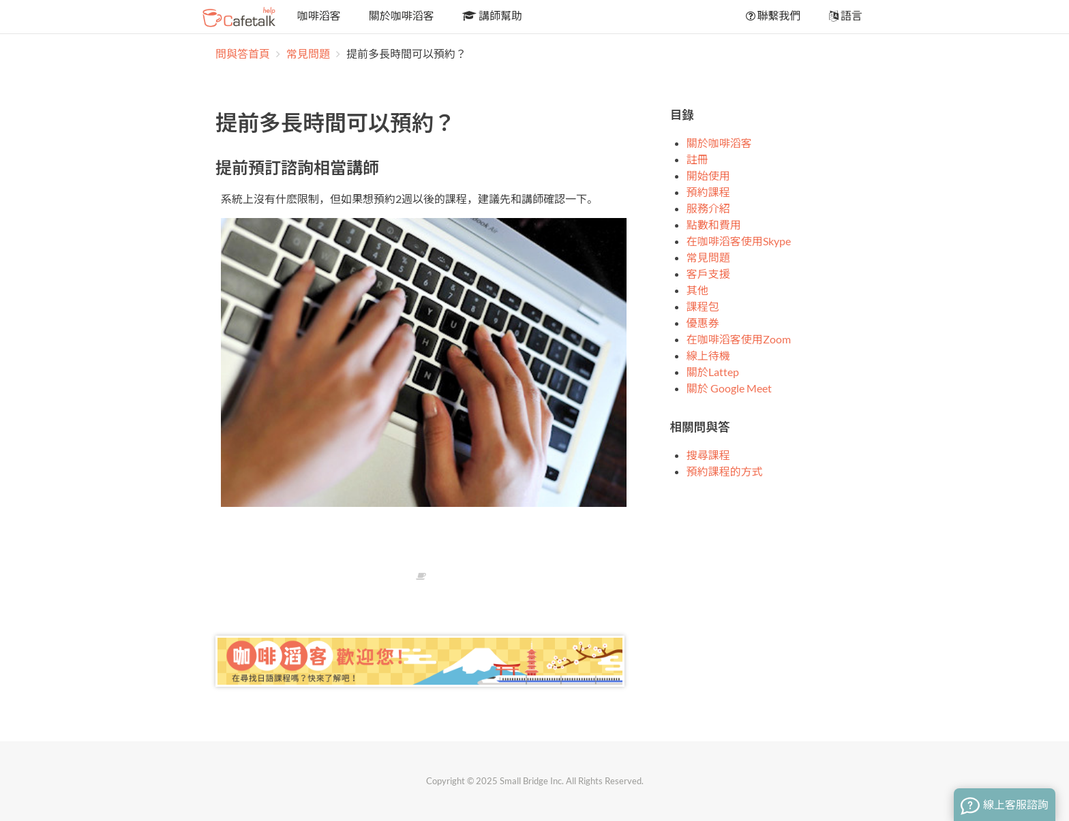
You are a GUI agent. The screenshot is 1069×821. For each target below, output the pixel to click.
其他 (697, 289)
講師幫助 (491, 15)
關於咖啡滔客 (400, 15)
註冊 (697, 159)
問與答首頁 (242, 53)
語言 (844, 15)
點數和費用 (714, 224)
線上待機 (708, 355)
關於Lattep (713, 371)
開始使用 (708, 175)
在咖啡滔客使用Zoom (739, 338)
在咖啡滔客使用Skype (739, 240)
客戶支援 (708, 273)
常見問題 (309, 53)
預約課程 (708, 191)
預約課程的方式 (725, 471)
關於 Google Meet (729, 388)
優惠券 (703, 322)
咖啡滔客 (318, 15)
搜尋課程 (708, 454)
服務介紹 (708, 208)
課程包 (703, 306)
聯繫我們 (772, 15)
